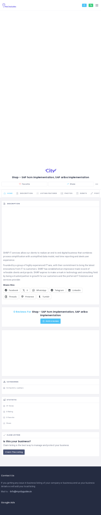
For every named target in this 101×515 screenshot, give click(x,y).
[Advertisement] (50, 230)
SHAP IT (7, 253)
